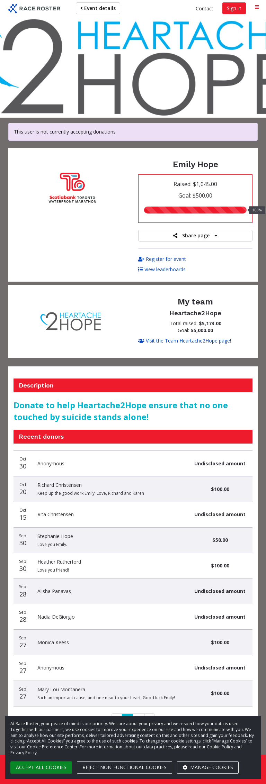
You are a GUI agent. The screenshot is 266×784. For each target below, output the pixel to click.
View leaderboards (162, 269)
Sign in (234, 8)
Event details (98, 8)
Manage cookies (208, 767)
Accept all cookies (41, 767)
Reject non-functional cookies (124, 767)
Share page (195, 235)
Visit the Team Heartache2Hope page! (184, 340)
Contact (204, 8)
